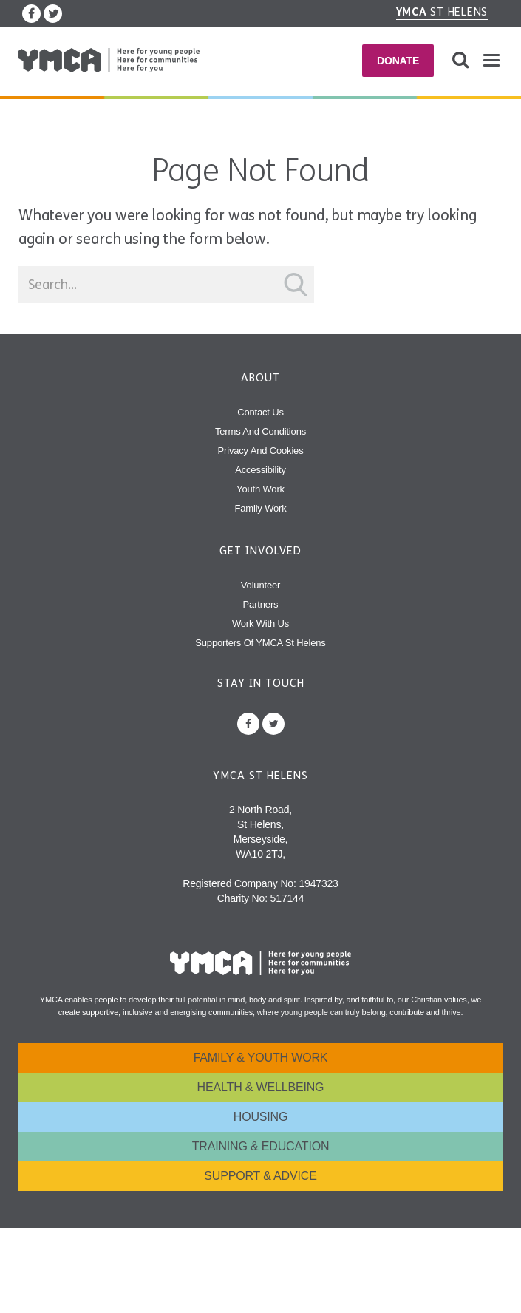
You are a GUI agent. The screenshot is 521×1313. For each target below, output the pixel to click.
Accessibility (260, 469)
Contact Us (260, 412)
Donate (398, 61)
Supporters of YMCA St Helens (260, 642)
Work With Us (260, 623)
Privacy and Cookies (261, 450)
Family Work (260, 508)
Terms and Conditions (260, 431)
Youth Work (260, 489)
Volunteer (260, 585)
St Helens (442, 11)
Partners (261, 604)
